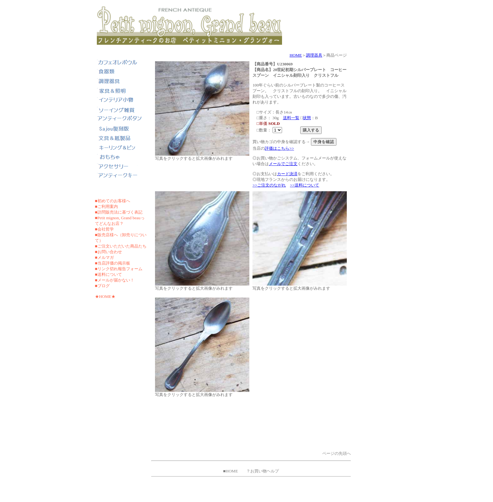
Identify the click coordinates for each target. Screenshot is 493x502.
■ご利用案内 (106, 206)
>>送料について (304, 185)
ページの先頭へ (336, 453)
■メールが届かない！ (114, 280)
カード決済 (287, 173)
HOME (296, 55)
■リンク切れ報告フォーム (118, 268)
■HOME (230, 471)
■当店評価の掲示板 (112, 263)
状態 (307, 117)
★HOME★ (105, 296)
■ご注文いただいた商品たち (121, 246)
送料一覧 (291, 117)
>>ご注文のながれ (269, 185)
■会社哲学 (104, 229)
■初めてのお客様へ (112, 200)
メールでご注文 (283, 163)
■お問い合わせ (108, 251)
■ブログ (102, 285)
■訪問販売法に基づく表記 (118, 212)
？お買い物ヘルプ (262, 471)
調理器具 (314, 55)
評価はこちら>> (279, 148)
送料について (109, 274)
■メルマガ (104, 257)
